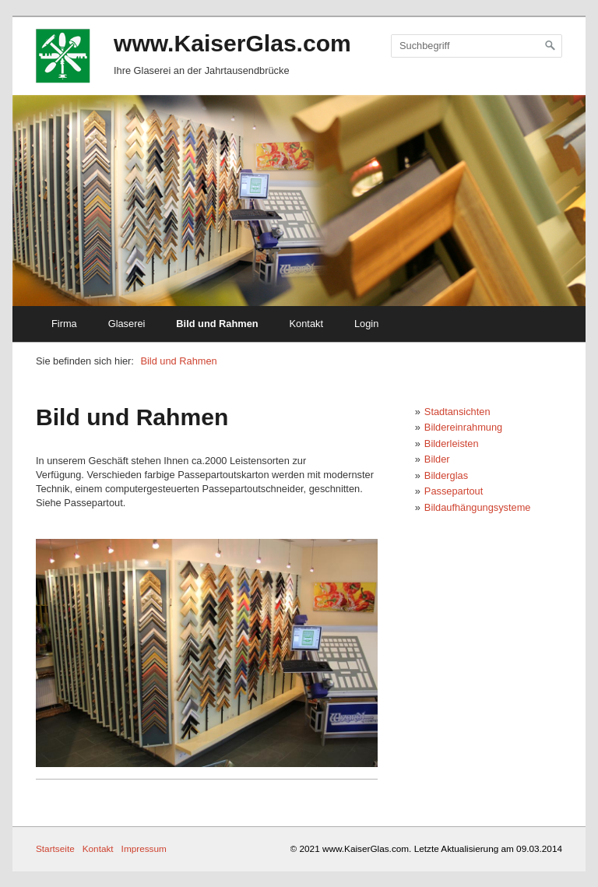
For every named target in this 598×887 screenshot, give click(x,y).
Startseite (55, 848)
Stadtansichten (457, 411)
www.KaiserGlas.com (232, 43)
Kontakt (306, 323)
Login (366, 323)
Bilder (437, 459)
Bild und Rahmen (217, 323)
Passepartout (453, 491)
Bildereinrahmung (463, 427)
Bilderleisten (451, 443)
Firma (64, 323)
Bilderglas (446, 475)
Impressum (144, 848)
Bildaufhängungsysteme (477, 507)
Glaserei (127, 323)
